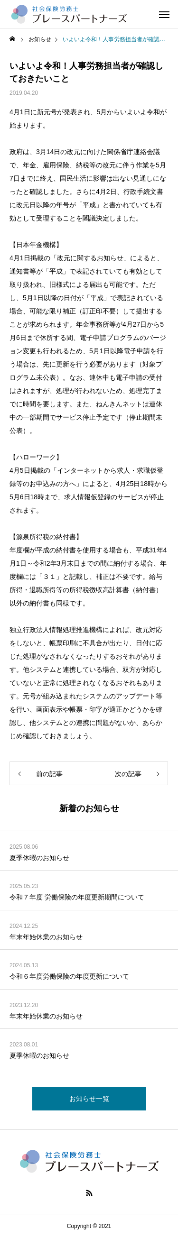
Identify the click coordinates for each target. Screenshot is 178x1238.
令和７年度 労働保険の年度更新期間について (76, 897)
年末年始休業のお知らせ (46, 937)
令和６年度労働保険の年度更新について (69, 976)
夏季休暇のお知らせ (39, 858)
